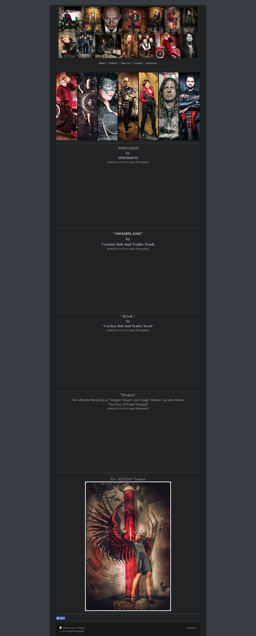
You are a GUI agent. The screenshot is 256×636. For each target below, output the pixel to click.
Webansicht (191, 628)
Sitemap (81, 628)
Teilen (60, 618)
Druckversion (67, 628)
